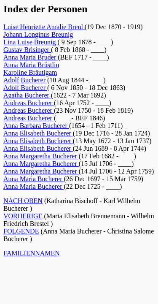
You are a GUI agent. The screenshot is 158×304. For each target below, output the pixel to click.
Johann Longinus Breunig (38, 34)
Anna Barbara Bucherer (36, 125)
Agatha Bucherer (27, 95)
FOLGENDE (21, 231)
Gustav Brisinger (27, 49)
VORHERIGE (22, 216)
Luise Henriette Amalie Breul (44, 26)
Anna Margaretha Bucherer (41, 156)
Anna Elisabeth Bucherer (38, 133)
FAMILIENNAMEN (31, 253)
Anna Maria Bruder (30, 57)
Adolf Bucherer (25, 80)
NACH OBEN (23, 200)
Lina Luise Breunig (30, 42)
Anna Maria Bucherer (33, 178)
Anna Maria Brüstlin (31, 64)
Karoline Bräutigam (30, 72)
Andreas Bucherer (28, 102)
